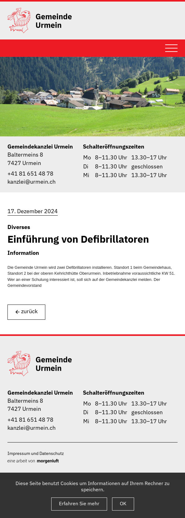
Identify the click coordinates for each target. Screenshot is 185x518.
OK (123, 503)
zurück (26, 311)
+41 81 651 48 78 (30, 173)
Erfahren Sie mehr (79, 503)
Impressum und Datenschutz (35, 453)
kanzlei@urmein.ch (31, 181)
